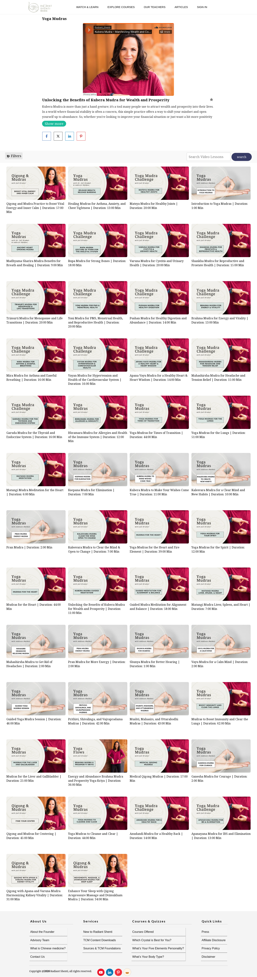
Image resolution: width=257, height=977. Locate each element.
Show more (54, 123)
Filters (13, 156)
